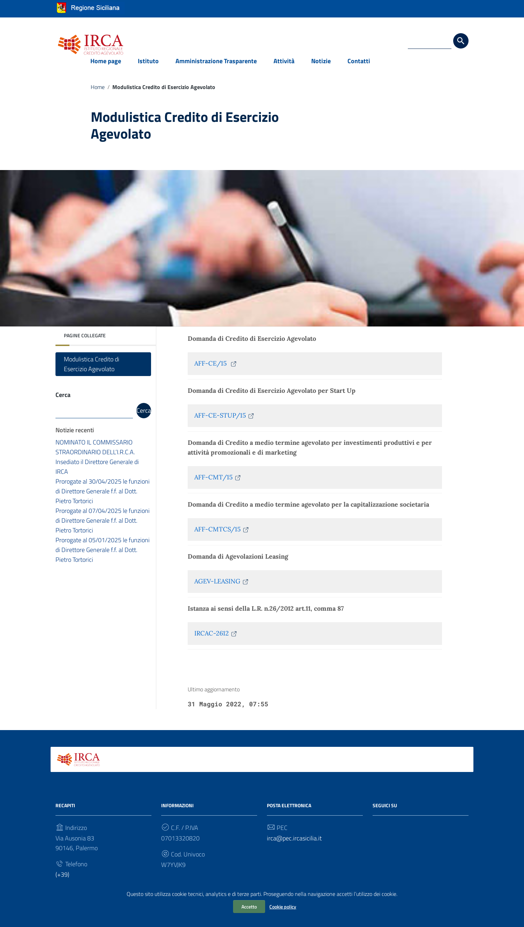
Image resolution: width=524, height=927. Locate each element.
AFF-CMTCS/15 (221, 536)
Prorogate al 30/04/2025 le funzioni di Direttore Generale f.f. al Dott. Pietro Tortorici (102, 498)
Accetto (249, 906)
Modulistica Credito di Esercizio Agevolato (91, 371)
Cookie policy (282, 906)
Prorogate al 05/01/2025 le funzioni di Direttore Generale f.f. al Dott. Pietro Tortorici (102, 557)
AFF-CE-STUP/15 (224, 422)
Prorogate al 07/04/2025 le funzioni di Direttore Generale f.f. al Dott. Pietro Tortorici (102, 527)
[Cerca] (461, 41)
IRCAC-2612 (216, 640)
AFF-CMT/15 (217, 484)
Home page (105, 67)
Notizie (321, 67)
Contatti (358, 67)
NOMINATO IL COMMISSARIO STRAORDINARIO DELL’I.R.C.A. (95, 454)
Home (98, 93)
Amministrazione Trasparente (216, 67)
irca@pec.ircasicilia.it (294, 844)
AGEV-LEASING (221, 588)
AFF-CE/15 (215, 370)
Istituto (148, 67)
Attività (284, 67)
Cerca (62, 401)
